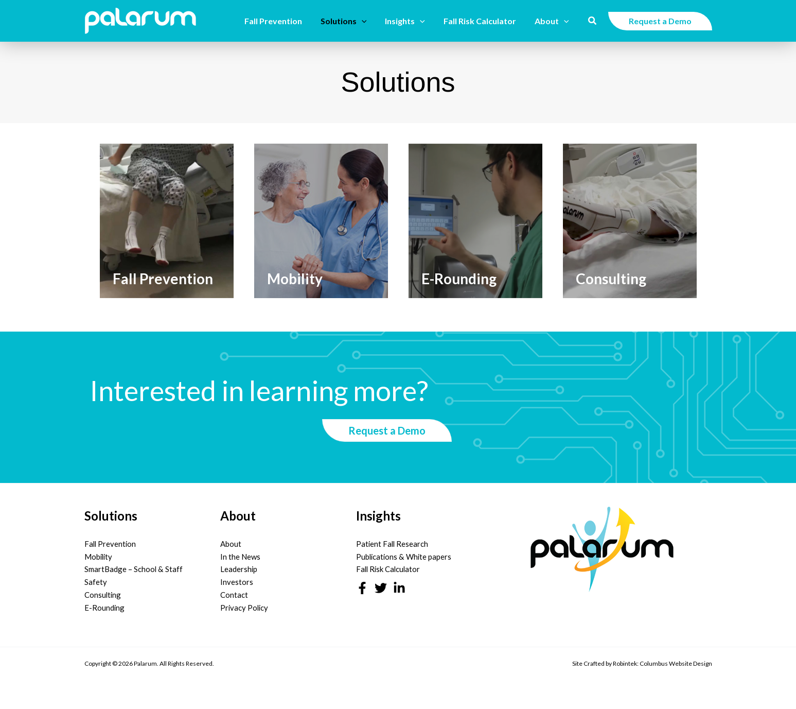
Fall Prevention (110, 543)
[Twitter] (381, 588)
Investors (236, 581)
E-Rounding (104, 607)
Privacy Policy (245, 607)
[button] (369, 21)
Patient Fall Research (393, 543)
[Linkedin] (399, 588)
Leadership (239, 569)
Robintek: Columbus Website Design (662, 663)
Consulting (103, 594)
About (230, 543)
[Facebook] (362, 588)
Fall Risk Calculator (389, 569)
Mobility (99, 556)
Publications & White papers (404, 556)
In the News (240, 556)
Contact (234, 594)
